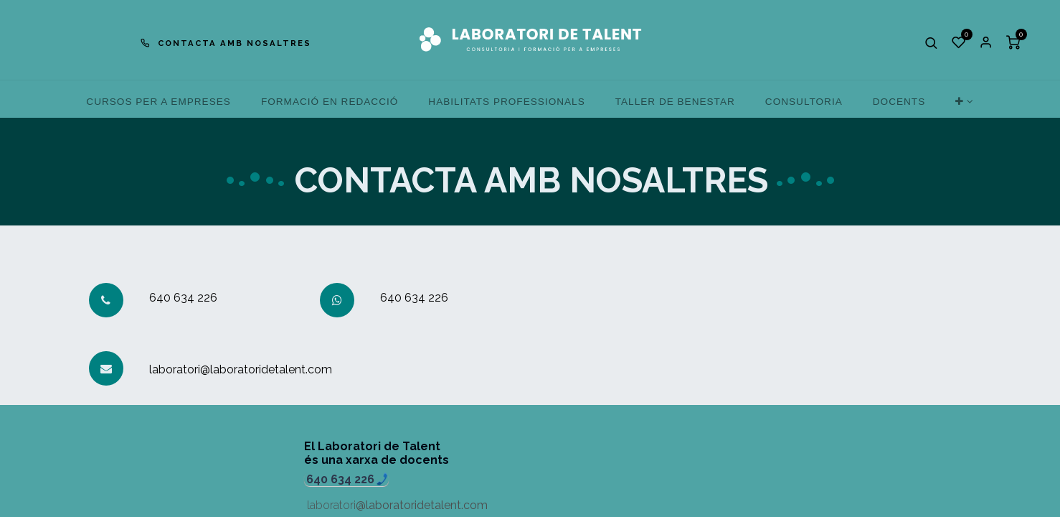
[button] (931, 42)
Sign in (986, 42)
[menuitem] (158, 101)
